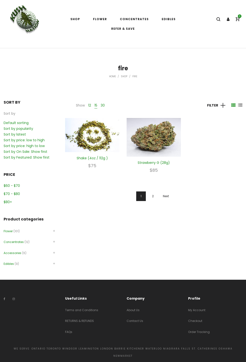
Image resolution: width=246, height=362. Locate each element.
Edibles (9, 264)
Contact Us (135, 321)
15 (95, 105)
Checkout (195, 321)
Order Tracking (199, 332)
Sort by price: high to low (24, 145)
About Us (133, 310)
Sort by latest (15, 134)
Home (112, 76)
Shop (124, 76)
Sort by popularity (18, 128)
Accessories (12, 253)
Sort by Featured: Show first (26, 157)
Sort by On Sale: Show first (25, 151)
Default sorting (16, 122)
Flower (8, 231)
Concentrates (14, 242)
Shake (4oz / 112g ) (92, 158)
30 (103, 105)
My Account (196, 310)
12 (89, 105)
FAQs (68, 332)
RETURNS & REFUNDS (79, 321)
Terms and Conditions (81, 310)
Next (166, 196)
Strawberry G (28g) (154, 162)
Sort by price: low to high (24, 140)
